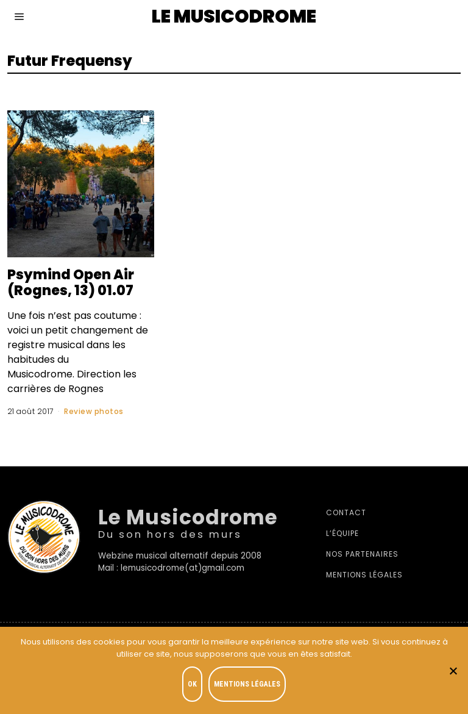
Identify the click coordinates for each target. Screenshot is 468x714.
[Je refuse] (453, 671)
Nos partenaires (362, 554)
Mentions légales (364, 574)
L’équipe (342, 533)
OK (192, 684)
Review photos (94, 411)
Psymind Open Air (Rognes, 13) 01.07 (70, 282)
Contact (346, 512)
